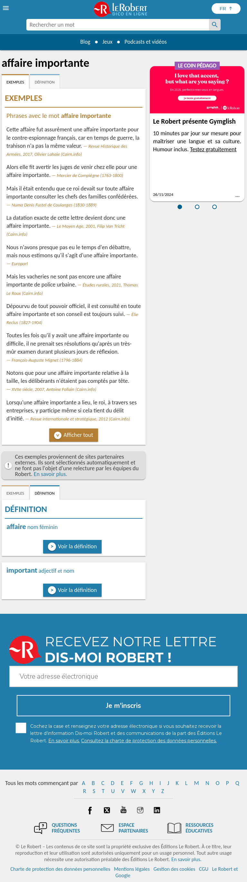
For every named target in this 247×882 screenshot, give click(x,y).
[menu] (6, 8)
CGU (203, 869)
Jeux (107, 41)
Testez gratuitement (213, 149)
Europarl (20, 264)
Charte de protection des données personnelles (60, 869)
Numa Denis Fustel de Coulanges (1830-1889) (54, 205)
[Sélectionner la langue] (226, 8)
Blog (84, 41)
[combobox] (117, 25)
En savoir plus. (50, 474)
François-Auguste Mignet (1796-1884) (47, 360)
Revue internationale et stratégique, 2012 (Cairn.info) (80, 419)
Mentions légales (132, 869)
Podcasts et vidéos (146, 41)
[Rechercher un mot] (215, 25)
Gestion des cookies (174, 869)
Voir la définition (77, 546)
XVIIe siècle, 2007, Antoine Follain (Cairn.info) (54, 389)
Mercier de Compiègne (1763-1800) (90, 175)
